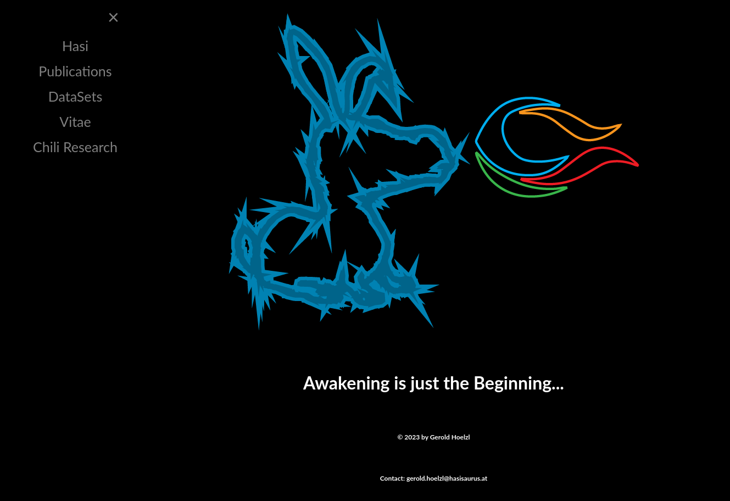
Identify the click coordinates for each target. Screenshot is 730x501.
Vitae (75, 121)
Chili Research (75, 146)
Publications (75, 71)
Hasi (75, 45)
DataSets (75, 96)
